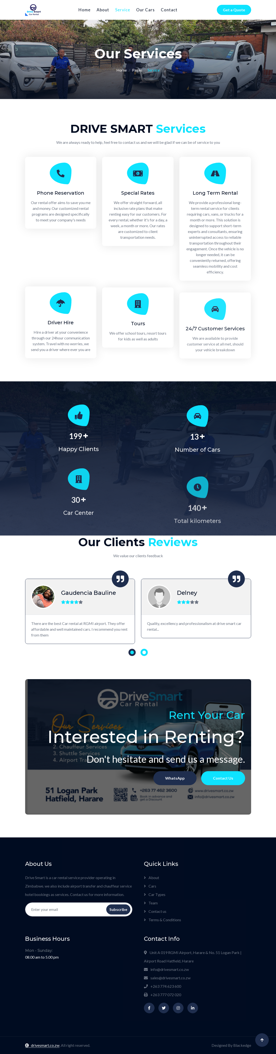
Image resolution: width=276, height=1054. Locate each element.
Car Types (154, 894)
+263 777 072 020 (162, 994)
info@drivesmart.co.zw (166, 969)
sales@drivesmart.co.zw (167, 977)
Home (84, 9)
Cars (150, 886)
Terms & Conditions (162, 919)
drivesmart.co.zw (42, 1045)
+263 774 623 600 (162, 986)
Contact (169, 9)
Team (151, 903)
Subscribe (118, 909)
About (103, 9)
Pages (137, 70)
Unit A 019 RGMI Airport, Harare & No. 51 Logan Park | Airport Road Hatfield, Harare (192, 956)
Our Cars (145, 9)
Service (122, 9)
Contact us (155, 911)
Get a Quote (234, 9)
